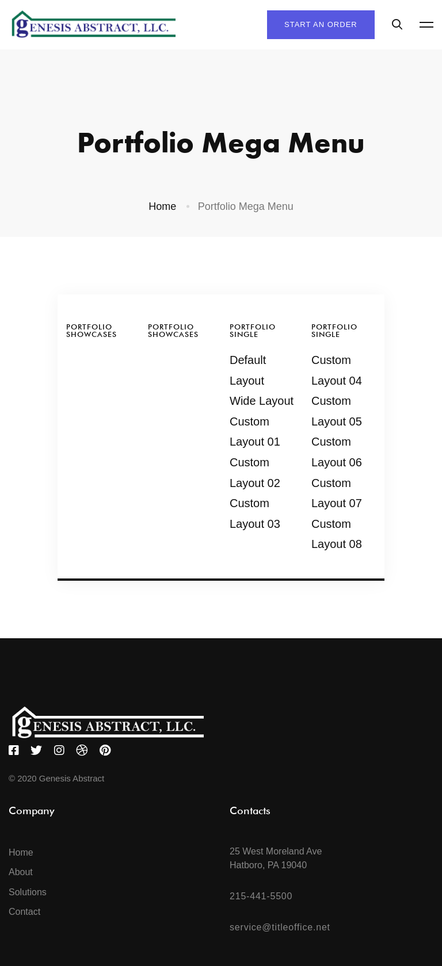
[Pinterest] (105, 750)
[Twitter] (36, 750)
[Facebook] (14, 750)
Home (162, 206)
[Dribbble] (81, 750)
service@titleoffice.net (280, 927)
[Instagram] (59, 750)
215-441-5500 (261, 896)
